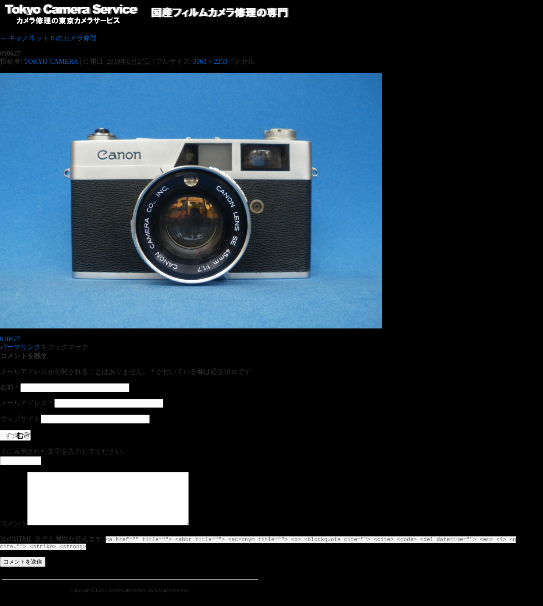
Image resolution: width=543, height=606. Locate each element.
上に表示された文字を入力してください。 (64, 451)
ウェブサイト (20, 418)
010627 (10, 338)
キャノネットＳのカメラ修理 (48, 38)
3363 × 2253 (210, 61)
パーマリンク (20, 347)
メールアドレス (26, 403)
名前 (9, 387)
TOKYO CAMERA (51, 61)
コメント (13, 533)
